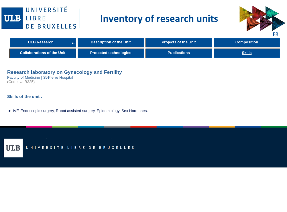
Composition (246, 42)
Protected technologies (110, 53)
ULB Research (41, 42)
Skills (247, 53)
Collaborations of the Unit (43, 53)
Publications (179, 53)
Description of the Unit (111, 42)
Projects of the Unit (179, 42)
